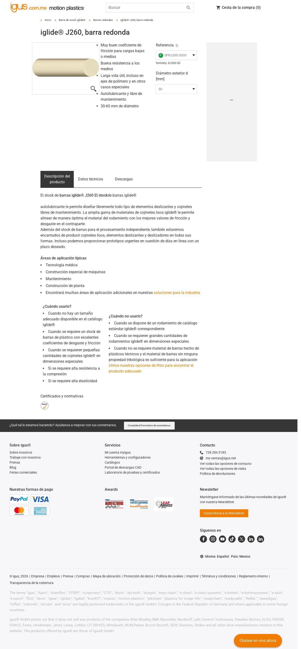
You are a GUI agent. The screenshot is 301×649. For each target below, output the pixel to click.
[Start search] (188, 7)
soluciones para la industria (177, 292)
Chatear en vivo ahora (258, 640)
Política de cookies (169, 576)
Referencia (165, 45)
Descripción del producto (57, 179)
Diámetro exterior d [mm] (172, 76)
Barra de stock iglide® (72, 20)
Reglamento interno (253, 576)
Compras (83, 576)
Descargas (124, 179)
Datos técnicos (90, 179)
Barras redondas (103, 20)
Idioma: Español (214, 557)
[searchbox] (146, 7)
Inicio (48, 20)
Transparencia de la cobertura (32, 583)
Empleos (53, 576)
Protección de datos (138, 576)
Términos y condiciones (219, 576)
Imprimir (192, 576)
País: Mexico (240, 556)
